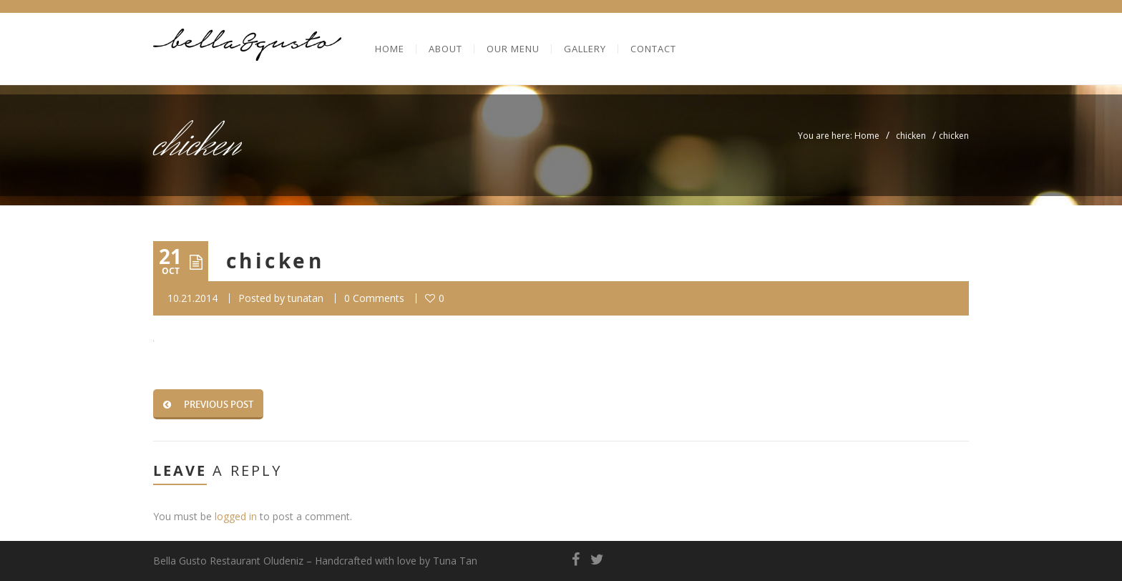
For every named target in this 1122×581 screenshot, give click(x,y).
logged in (236, 516)
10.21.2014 (192, 298)
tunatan (305, 298)
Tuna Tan (455, 560)
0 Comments (374, 298)
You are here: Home (838, 136)
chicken (911, 136)
